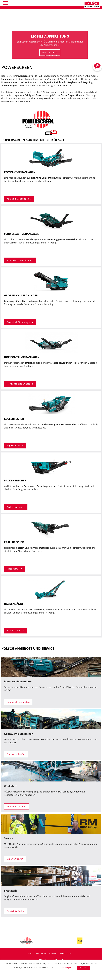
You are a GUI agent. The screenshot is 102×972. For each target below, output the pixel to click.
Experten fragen (15, 858)
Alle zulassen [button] (83, 967)
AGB (30, 953)
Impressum (40, 953)
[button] (45, 55)
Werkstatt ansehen (16, 806)
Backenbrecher (16, 507)
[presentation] (4, 51)
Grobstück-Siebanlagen (20, 322)
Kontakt (53, 953)
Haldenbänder (15, 630)
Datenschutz (67, 953)
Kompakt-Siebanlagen (19, 198)
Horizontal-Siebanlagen (20, 383)
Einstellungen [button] (66, 967)
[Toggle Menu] (5, 3)
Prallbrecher (14, 568)
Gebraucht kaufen (16, 754)
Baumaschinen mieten (18, 702)
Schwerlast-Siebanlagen (20, 260)
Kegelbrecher (15, 445)
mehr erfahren (49, 52)
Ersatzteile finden (15, 911)
